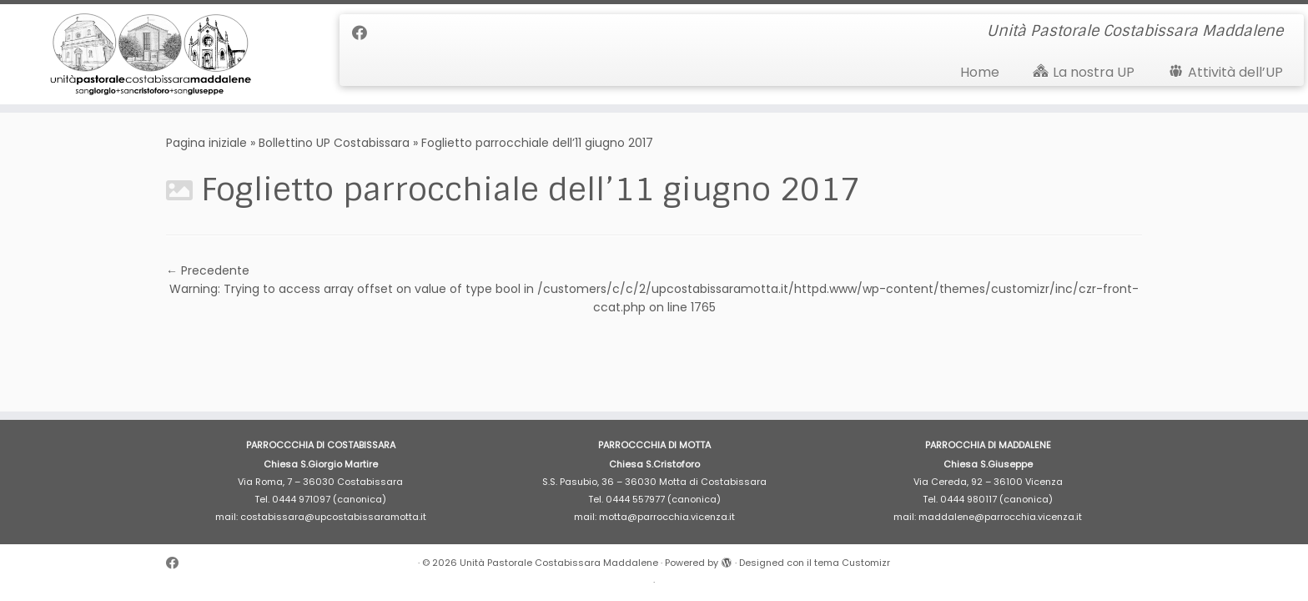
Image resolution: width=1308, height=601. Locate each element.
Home (979, 72)
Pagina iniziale (206, 142)
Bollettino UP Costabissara (334, 142)
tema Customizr (852, 562)
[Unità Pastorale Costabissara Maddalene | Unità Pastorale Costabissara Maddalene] (151, 54)
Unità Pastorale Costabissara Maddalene (559, 562)
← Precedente (207, 270)
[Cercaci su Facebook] (365, 33)
